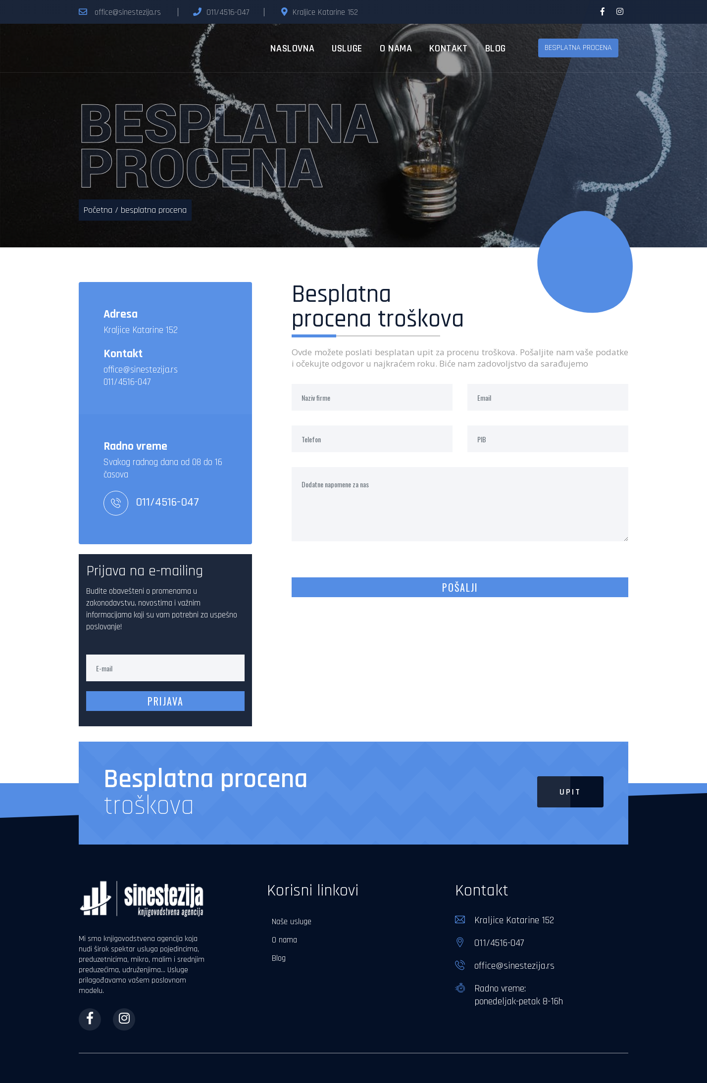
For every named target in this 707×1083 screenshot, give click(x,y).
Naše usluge (291, 921)
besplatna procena (578, 48)
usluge (347, 48)
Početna (98, 210)
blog (495, 48)
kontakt (448, 48)
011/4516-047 (227, 12)
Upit (559, 791)
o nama (396, 48)
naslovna (292, 48)
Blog (279, 958)
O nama (284, 940)
